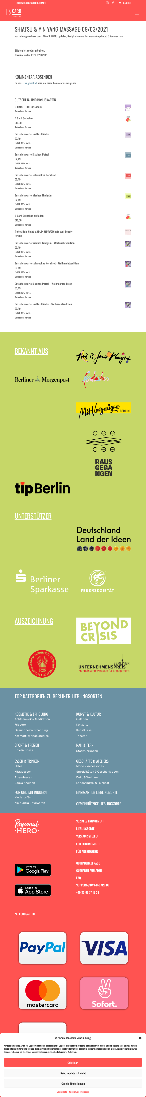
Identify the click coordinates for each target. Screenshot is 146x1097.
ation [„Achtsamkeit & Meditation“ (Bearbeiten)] (46, 719)
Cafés (18, 766)
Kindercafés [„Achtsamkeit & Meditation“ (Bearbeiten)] (23, 797)
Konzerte (82, 724)
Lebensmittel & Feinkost (92, 783)
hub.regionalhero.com (30, 36)
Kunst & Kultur (88, 714)
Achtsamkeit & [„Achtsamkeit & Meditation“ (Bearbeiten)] (24, 719)
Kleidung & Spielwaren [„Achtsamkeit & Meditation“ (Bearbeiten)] (30, 803)
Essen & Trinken (27, 761)
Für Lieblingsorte (88, 844)
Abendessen (23, 777)
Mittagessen (23, 771)
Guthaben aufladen (89, 870)
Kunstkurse (84, 730)
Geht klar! (73, 1062)
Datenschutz (62, 1091)
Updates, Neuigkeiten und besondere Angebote (82, 36)
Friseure (20, 724)
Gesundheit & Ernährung (31, 730)
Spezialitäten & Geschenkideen (97, 771)
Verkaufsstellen (87, 836)
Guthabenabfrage (88, 863)
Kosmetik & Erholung (31, 714)
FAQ (78, 877)
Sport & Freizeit (27, 745)
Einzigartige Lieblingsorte (96, 792)
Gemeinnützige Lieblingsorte (98, 803)
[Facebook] (112, 4)
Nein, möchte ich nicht (73, 1073)
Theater (81, 736)
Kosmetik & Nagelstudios (32, 736)
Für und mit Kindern (31, 792)
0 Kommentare (115, 36)
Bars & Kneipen (25, 783)
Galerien (82, 719)
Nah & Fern (85, 745)
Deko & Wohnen (87, 777)
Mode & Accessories (90, 766)
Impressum (84, 1091)
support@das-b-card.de (92, 885)
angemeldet (31, 83)
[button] (140, 1038)
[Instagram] (107, 4)
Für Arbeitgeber (87, 851)
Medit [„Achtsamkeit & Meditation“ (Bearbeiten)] (38, 719)
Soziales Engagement (90, 821)
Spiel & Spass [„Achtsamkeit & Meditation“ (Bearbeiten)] (24, 750)
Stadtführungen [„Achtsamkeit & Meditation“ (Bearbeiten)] (87, 751)
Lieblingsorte (85, 828)
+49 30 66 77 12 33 (87, 892)
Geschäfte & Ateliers (92, 761)
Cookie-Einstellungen (73, 1083)
